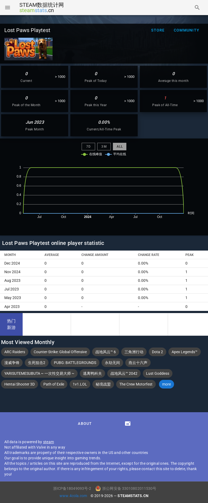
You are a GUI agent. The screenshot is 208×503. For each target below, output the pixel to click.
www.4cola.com (74, 496)
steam (48, 442)
